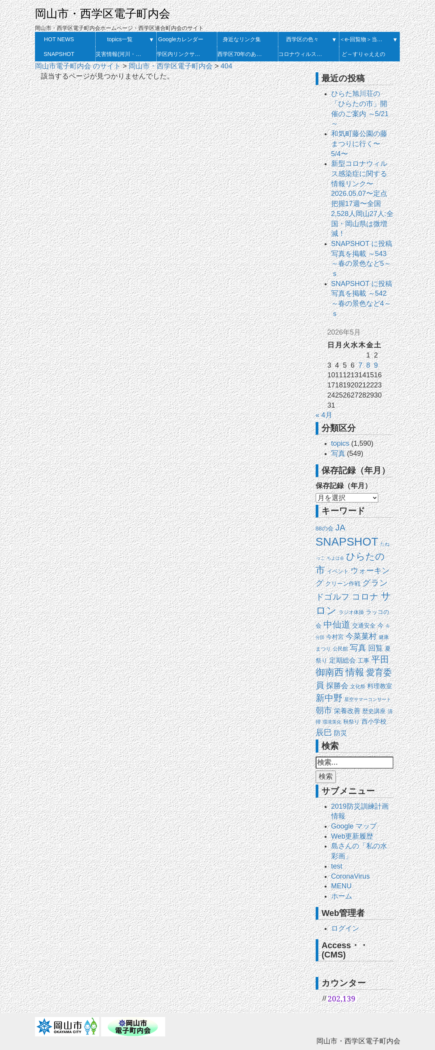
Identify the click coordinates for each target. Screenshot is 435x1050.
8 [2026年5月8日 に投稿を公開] (368, 365)
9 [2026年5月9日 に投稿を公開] (376, 365)
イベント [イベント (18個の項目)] (338, 571)
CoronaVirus (350, 876)
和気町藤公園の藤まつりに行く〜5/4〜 (359, 143)
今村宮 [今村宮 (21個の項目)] (335, 637)
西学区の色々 (302, 39)
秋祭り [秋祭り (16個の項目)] (351, 722)
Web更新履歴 (352, 836)
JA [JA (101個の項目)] (340, 527)
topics (340, 443)
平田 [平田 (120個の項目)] (380, 660)
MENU (341, 886)
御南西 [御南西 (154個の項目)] (330, 672)
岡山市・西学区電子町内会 (102, 13)
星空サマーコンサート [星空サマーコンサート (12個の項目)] (367, 699)
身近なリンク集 (242, 39)
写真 (338, 453)
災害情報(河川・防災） (120, 54)
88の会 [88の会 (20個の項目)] (325, 528)
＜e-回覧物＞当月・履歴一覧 (363, 39)
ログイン (345, 928)
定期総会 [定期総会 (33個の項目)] (342, 660)
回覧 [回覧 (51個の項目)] (375, 648)
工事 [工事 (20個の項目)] (363, 661)
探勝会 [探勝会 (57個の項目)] (337, 686)
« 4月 (324, 415)
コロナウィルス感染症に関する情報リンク (302, 54)
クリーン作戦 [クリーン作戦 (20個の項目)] (342, 584)
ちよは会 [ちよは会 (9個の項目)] (335, 558)
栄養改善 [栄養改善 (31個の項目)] (347, 711)
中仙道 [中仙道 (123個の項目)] (336, 624)
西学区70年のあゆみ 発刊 (241, 54)
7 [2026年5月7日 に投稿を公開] (360, 365)
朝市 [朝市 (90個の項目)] (324, 710)
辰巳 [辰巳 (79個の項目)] (324, 732)
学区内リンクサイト (181, 54)
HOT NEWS (59, 39)
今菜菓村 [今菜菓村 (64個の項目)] (361, 636)
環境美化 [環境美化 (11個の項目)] (332, 722)
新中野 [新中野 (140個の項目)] (329, 698)
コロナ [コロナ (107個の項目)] (365, 597)
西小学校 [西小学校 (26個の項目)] (374, 721)
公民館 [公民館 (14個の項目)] (340, 649)
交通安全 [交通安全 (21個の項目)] (364, 626)
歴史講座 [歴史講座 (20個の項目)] (374, 711)
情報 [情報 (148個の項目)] (355, 672)
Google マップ (354, 826)
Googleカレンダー (180, 39)
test (336, 866)
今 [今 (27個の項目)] (380, 625)
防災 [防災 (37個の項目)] (340, 733)
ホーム (341, 896)
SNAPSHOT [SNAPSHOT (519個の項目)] (347, 541)
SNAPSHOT (59, 54)
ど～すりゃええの (363, 54)
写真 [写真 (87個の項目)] (358, 647)
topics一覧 (120, 39)
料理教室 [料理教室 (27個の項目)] (379, 686)
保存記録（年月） (344, 486)
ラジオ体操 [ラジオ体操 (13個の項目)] (351, 612)
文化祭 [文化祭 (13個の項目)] (357, 686)
